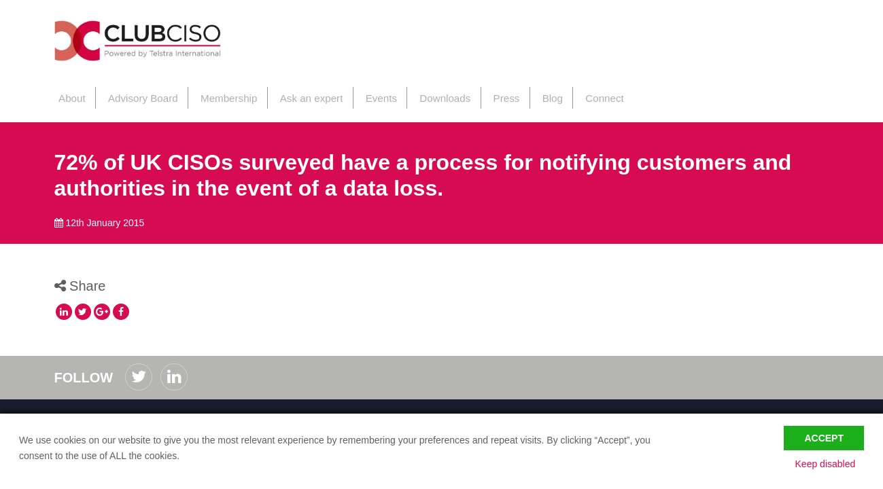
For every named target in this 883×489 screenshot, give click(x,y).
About (67, 94)
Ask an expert (302, 94)
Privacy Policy (156, 410)
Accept (824, 436)
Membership (221, 94)
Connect (587, 94)
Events (369, 94)
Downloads (431, 94)
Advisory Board (136, 94)
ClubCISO (153, 43)
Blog (536, 94)
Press (491, 94)
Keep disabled (833, 463)
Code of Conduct (89, 410)
